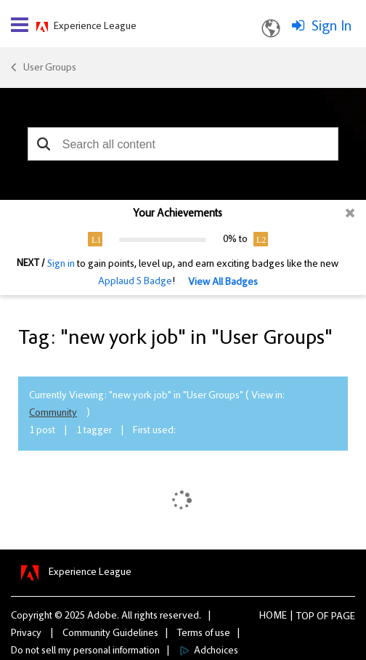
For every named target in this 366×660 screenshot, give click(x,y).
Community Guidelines (110, 634)
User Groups (49, 68)
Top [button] (305, 617)
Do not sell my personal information (85, 651)
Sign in (61, 264)
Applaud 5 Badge (135, 282)
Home (273, 616)
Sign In (331, 27)
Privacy (26, 634)
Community (53, 414)
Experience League (95, 27)
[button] (44, 144)
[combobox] (183, 144)
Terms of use (203, 634)
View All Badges (223, 283)
